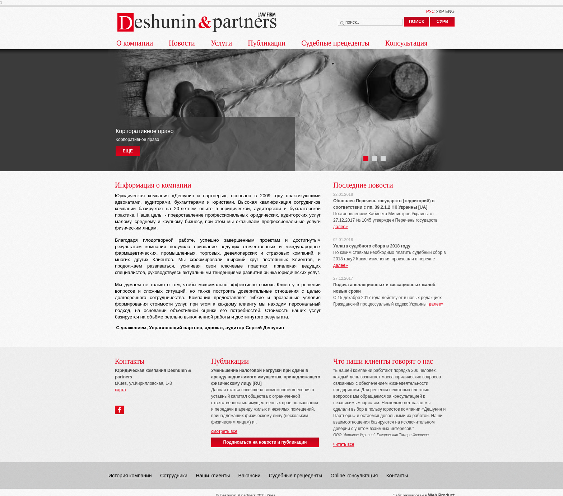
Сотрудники (173, 475)
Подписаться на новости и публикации (265, 442)
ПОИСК (416, 21)
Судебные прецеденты (335, 43)
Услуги (221, 43)
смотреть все (224, 431)
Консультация (406, 43)
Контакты (397, 475)
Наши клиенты (213, 475)
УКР (440, 11)
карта (120, 389)
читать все (343, 444)
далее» (340, 226)
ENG (450, 11)
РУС (430, 11)
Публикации (266, 43)
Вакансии (249, 475)
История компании (130, 475)
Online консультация (354, 475)
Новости (182, 43)
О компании (134, 43)
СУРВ (442, 21)
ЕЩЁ (128, 150)
